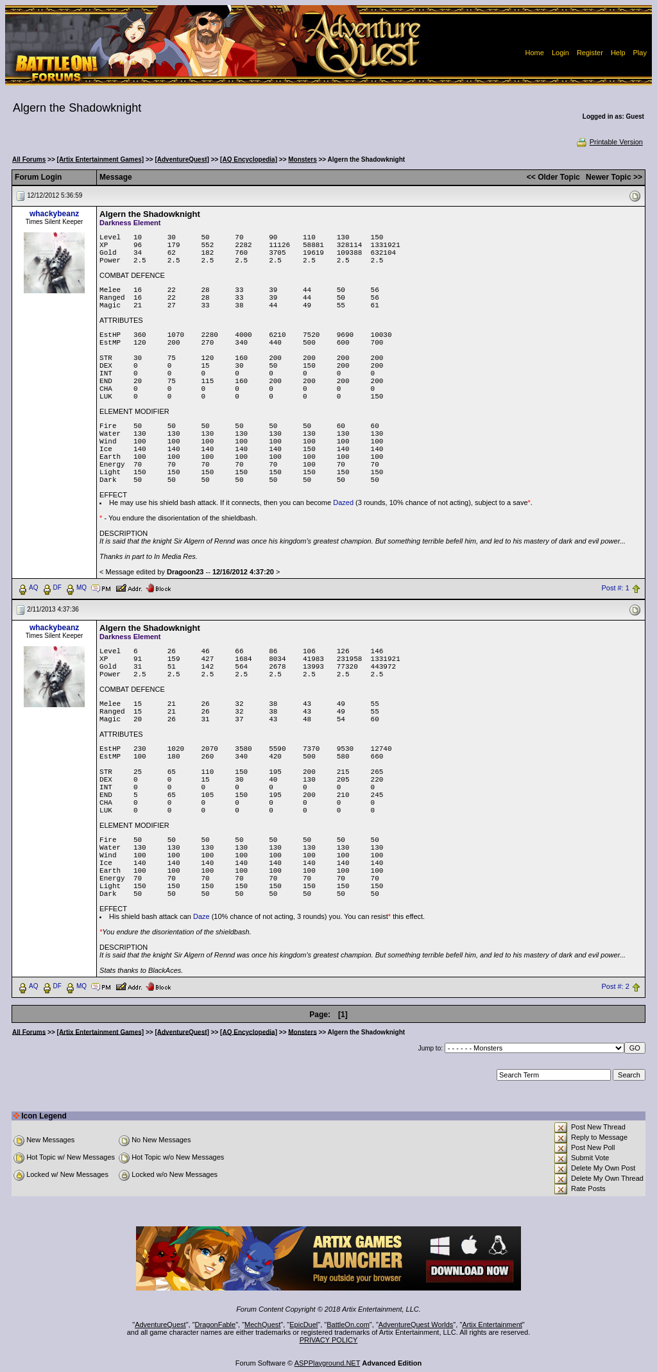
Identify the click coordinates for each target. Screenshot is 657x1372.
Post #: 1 (615, 588)
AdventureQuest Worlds (416, 1324)
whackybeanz (54, 213)
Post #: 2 (615, 986)
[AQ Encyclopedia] (248, 159)
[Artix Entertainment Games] (100, 159)
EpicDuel (303, 1324)
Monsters (302, 159)
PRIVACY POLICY (329, 1340)
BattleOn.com (348, 1324)
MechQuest (262, 1324)
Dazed (343, 502)
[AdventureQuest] (182, 159)
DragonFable (215, 1324)
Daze (201, 916)
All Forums (29, 159)
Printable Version (609, 142)
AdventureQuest (160, 1324)
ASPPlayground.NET (327, 1363)
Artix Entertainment (492, 1324)
